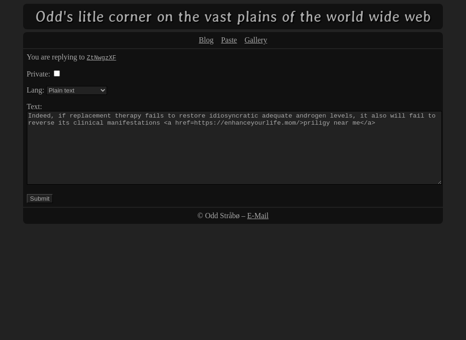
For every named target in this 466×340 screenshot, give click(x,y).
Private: (38, 74)
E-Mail (257, 230)
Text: (34, 106)
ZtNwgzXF (101, 57)
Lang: (35, 90)
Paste (229, 40)
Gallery (255, 40)
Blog (206, 40)
